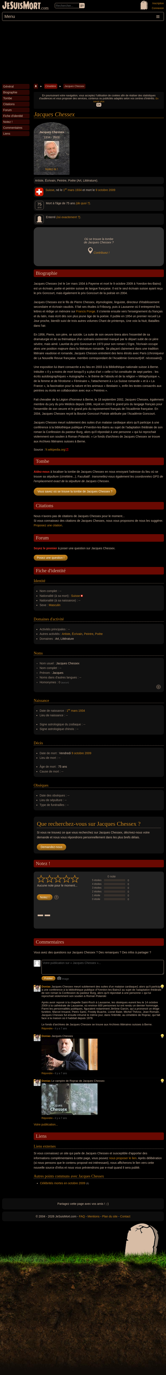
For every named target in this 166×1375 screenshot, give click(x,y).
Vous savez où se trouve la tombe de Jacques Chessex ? (74, 491)
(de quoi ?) (83, 203)
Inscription (158, 3)
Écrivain (77, 634)
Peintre (88, 634)
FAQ (82, 1216)
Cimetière (50, 86)
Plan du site (110, 1216)
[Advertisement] (83, 52)
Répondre (47, 1028)
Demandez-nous (51, 847)
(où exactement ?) (68, 217)
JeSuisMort (21, 5)
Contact (125, 1216)
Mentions (93, 1216)
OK (98, 104)
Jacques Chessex (74, 86)
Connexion (158, 8)
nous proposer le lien (123, 1158)
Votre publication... (46, 1124)
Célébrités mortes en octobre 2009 (62, 1183)
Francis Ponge (85, 311)
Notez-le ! (51, 169)
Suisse (50, 190)
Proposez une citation (48, 525)
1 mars (68, 190)
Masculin (54, 605)
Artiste (66, 634)
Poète (99, 634)
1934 (78, 190)
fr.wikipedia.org (55, 449)
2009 (112, 190)
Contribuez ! (101, 252)
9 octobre (102, 190)
